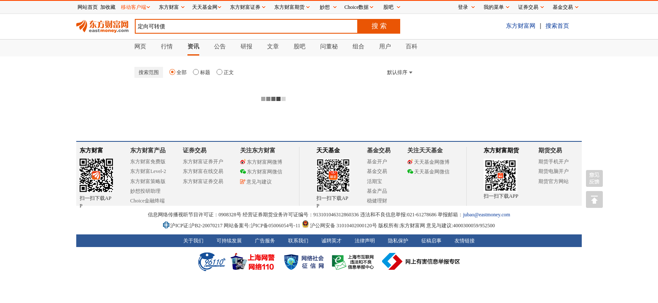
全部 (178, 72)
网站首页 (88, 7)
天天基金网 (204, 7)
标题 (201, 72)
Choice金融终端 (147, 201)
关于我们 (193, 241)
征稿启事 (431, 241)
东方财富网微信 (261, 172)
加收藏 (107, 7)
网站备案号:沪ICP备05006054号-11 (263, 226)
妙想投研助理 (145, 191)
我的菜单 (494, 7)
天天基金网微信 (428, 172)
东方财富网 (520, 25)
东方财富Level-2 (148, 171)
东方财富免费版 (148, 162)
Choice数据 (357, 7)
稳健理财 (377, 201)
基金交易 (377, 171)
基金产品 (377, 191)
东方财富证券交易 (203, 181)
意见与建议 (256, 182)
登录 (463, 7)
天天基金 (328, 150)
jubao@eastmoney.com (486, 215)
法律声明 (365, 241)
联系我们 (298, 241)
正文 (225, 72)
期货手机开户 (553, 162)
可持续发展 (229, 241)
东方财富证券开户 (203, 162)
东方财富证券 (245, 7)
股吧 (388, 7)
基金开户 (377, 162)
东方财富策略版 (148, 181)
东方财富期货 (501, 150)
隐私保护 (398, 241)
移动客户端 (133, 7)
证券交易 (528, 7)
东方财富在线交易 (203, 171)
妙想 (325, 7)
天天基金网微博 (428, 162)
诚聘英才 (331, 241)
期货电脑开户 (553, 171)
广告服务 (265, 241)
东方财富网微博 (261, 162)
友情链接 (465, 241)
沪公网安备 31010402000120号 (339, 226)
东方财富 (91, 150)
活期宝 (374, 181)
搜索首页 (557, 25)
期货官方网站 (553, 181)
